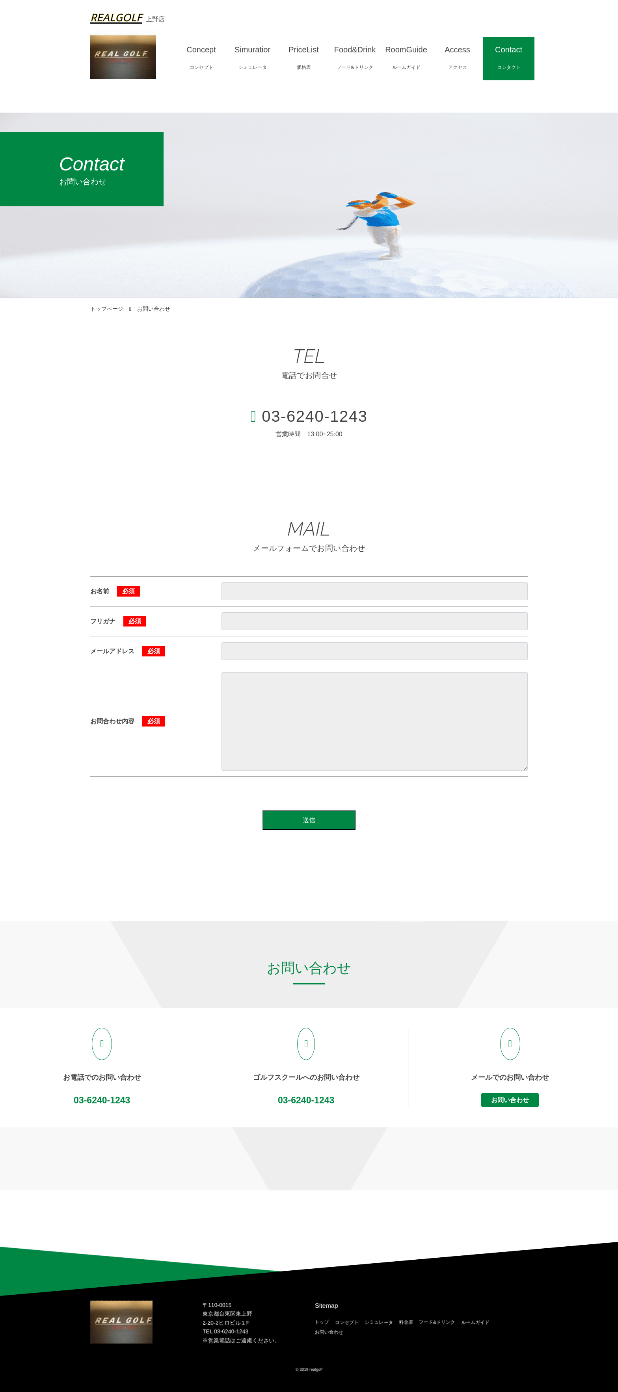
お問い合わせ (510, 1100)
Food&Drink (355, 58)
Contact (508, 58)
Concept (201, 58)
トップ (322, 1322)
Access (457, 58)
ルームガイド (475, 1322)
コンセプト (347, 1322)
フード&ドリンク (437, 1322)
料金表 (406, 1322)
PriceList (304, 58)
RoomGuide (406, 58)
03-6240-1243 (314, 416)
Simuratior (252, 58)
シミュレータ (379, 1322)
